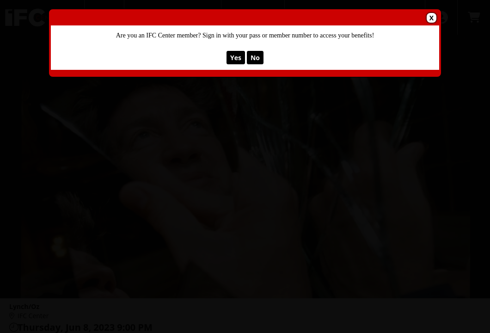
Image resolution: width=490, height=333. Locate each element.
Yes (235, 57)
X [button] (431, 17)
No (255, 57)
